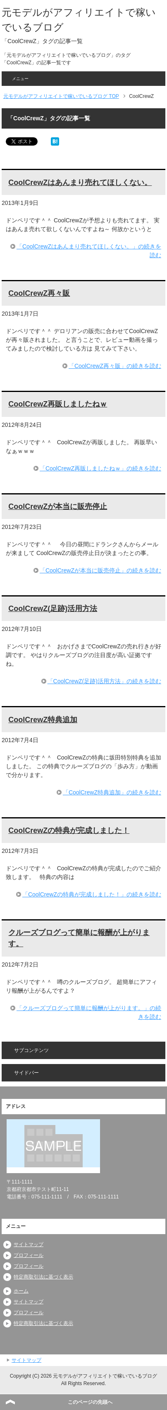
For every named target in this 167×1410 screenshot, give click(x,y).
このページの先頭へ (90, 1402)
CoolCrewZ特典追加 (42, 720)
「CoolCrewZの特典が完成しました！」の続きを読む (91, 894)
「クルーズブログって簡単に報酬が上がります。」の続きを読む (89, 1012)
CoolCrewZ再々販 (39, 293)
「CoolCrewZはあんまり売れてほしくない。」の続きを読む (89, 250)
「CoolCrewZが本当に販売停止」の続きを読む (100, 570)
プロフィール (28, 1255)
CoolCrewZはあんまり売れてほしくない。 (80, 182)
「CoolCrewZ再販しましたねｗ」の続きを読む (100, 468)
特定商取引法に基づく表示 (43, 1277)
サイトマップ (28, 1244)
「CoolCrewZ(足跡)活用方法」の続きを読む (104, 681)
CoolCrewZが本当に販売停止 (57, 506)
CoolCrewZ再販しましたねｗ (57, 404)
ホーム (21, 1291)
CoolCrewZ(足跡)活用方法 (52, 608)
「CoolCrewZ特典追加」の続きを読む (112, 792)
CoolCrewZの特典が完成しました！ (68, 830)
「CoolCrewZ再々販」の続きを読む (115, 366)
